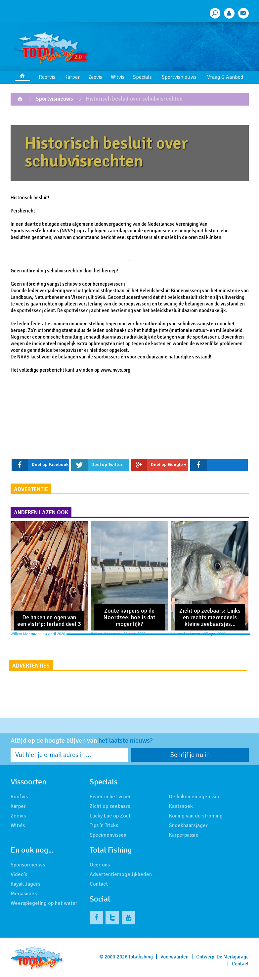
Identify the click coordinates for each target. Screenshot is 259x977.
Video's (19, 874)
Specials (142, 77)
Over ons (100, 864)
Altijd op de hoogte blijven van (82, 741)
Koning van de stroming (196, 816)
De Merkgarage (233, 957)
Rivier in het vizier (110, 796)
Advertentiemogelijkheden (121, 874)
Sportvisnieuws (179, 77)
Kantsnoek (181, 806)
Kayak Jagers (25, 884)
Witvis (117, 77)
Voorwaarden (174, 957)
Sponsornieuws (28, 864)
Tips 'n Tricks (104, 825)
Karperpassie (183, 835)
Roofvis (47, 77)
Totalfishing (140, 957)
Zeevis (95, 77)
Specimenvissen (108, 835)
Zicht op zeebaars (110, 806)
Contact (99, 884)
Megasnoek (24, 893)
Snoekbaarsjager (188, 825)
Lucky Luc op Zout (110, 816)
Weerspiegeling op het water (44, 903)
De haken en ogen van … (197, 796)
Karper (72, 77)
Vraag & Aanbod (225, 77)
